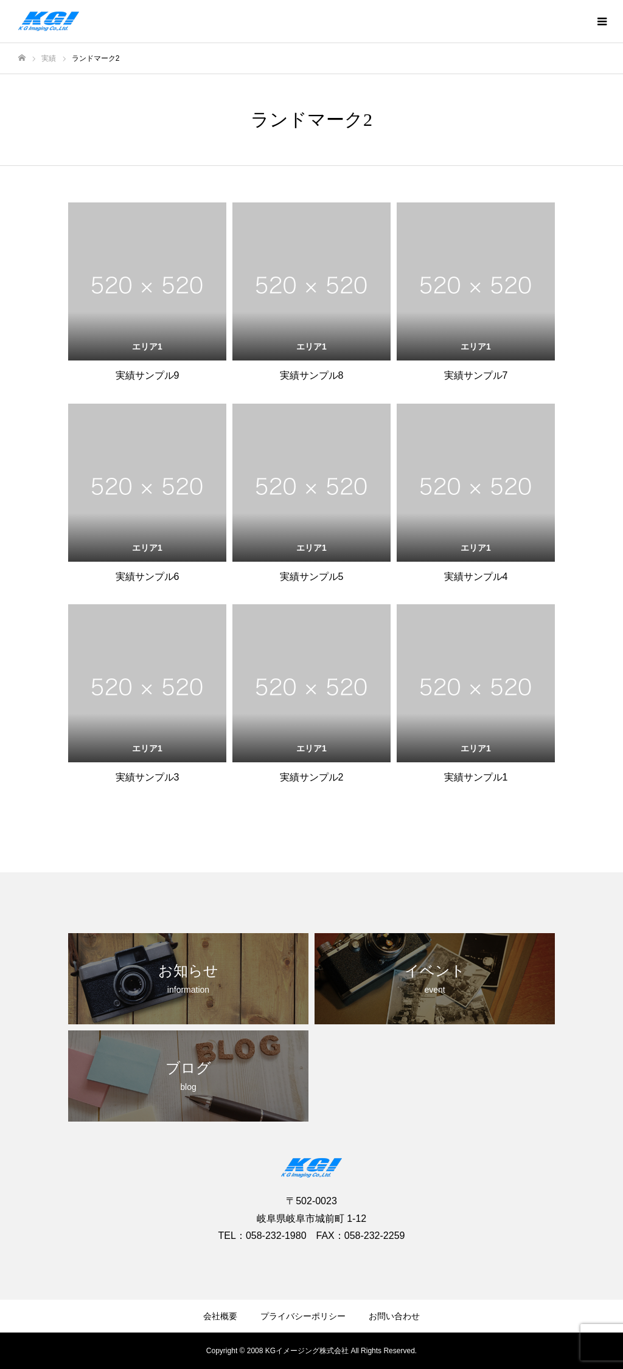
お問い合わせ (394, 1316)
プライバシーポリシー (303, 1316)
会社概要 (220, 1316)
